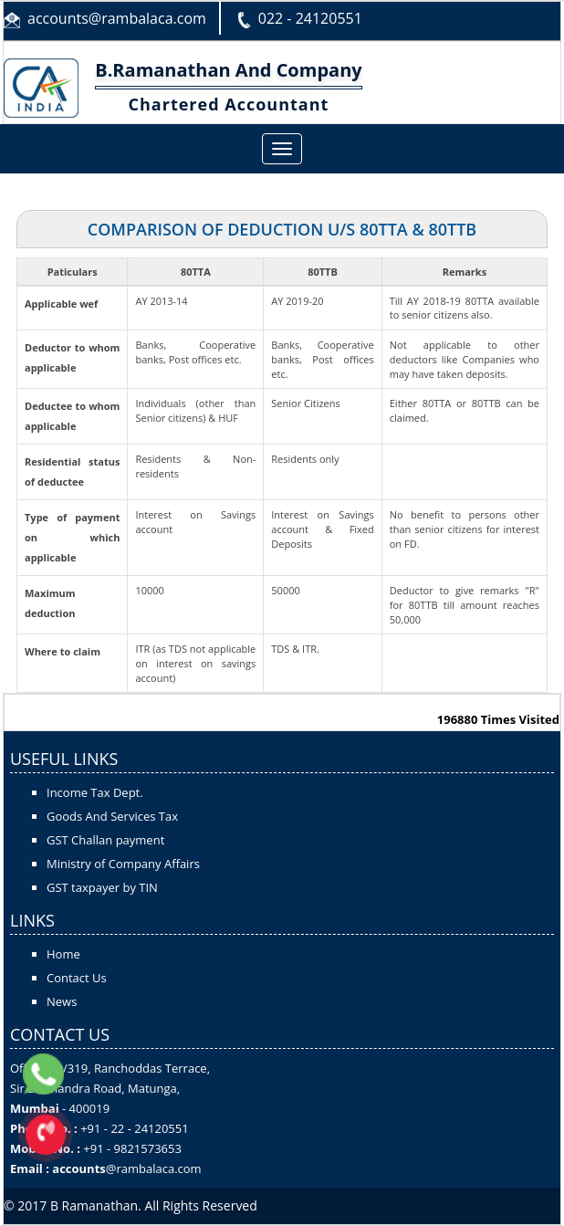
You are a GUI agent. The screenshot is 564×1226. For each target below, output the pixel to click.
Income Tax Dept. (95, 792)
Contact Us (77, 977)
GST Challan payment (105, 840)
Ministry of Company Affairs (123, 863)
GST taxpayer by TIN (102, 887)
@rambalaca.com (154, 1168)
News (62, 1001)
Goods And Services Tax (112, 816)
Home (63, 954)
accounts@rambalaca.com (116, 18)
